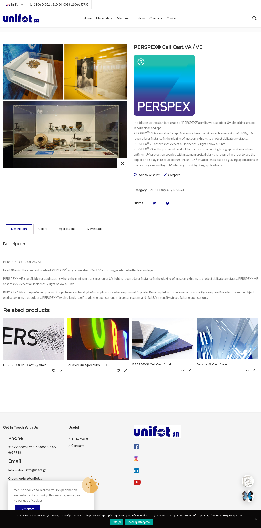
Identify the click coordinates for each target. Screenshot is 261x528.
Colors (44, 229)
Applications (69, 229)
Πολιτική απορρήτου (139, 522)
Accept (28, 509)
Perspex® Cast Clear (212, 365)
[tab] (19, 229)
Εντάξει (116, 522)
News (141, 18)
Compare (174, 175)
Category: (140, 190)
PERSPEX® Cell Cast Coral (151, 365)
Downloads (98, 229)
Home (88, 18)
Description (19, 229)
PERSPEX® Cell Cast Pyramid (24, 365)
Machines (123, 18)
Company (155, 18)
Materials (102, 18)
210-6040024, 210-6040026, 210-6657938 (59, 4)
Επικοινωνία (79, 439)
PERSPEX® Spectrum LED (87, 365)
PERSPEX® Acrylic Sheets (168, 190)
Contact (172, 18)
